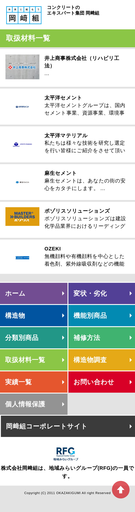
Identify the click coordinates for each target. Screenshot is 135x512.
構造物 (15, 315)
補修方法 (86, 337)
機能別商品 (90, 315)
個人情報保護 (25, 404)
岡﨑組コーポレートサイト (47, 426)
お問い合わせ (93, 382)
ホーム (15, 293)
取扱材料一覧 (25, 359)
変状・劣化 (90, 293)
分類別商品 (22, 337)
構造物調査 (90, 359)
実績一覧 (18, 382)
